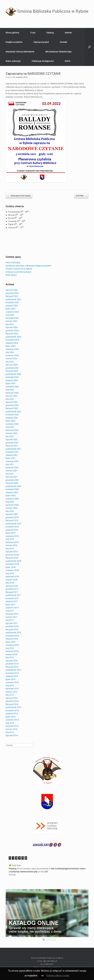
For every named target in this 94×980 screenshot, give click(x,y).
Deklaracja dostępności (43, 61)
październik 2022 (13, 411)
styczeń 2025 (12, 327)
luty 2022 (10, 436)
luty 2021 (10, 474)
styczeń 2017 (12, 623)
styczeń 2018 (12, 586)
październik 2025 (13, 299)
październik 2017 (13, 595)
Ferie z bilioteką (13, 262)
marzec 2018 (11, 579)
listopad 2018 (12, 558)
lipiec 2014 (10, 717)
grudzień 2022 (12, 405)
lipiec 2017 (10, 604)
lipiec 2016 (10, 642)
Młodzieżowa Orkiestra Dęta (58, 51)
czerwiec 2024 (12, 349)
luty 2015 (10, 695)
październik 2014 (13, 707)
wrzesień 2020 (12, 489)
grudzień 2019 (12, 517)
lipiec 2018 (10, 567)
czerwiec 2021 (12, 461)
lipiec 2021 (10, 458)
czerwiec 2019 (12, 536)
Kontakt (63, 42)
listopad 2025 (12, 296)
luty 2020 (10, 511)
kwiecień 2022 (12, 430)
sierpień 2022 (12, 418)
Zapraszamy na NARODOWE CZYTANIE (33, 74)
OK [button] (42, 975)
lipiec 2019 (10, 533)
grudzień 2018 (12, 555)
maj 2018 (10, 573)
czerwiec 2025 (12, 312)
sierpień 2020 (12, 492)
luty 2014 (10, 732)
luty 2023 (10, 399)
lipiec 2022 (10, 421)
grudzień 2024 (12, 330)
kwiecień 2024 (12, 355)
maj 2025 (10, 315)
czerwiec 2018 (12, 570)
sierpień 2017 (12, 601)
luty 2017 (10, 620)
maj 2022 (10, 427)
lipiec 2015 (10, 679)
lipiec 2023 (10, 383)
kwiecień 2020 (12, 505)
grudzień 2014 (12, 701)
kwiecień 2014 (12, 726)
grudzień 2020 (12, 480)
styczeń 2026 (12, 290)
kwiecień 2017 (12, 614)
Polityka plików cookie (57, 975)
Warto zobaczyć (13, 61)
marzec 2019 (11, 545)
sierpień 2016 (12, 639)
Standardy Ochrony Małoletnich (20, 51)
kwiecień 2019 (12, 542)
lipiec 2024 (10, 346)
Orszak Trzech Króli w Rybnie (19, 269)
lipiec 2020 (10, 495)
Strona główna (12, 32)
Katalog (50, 32)
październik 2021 (13, 449)
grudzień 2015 (12, 663)
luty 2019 (10, 548)
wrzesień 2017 (12, 598)
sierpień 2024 (12, 343)
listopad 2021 (12, 445)
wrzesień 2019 (12, 526)
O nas (32, 32)
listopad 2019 (12, 520)
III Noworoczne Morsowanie (18, 272)
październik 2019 (13, 523)
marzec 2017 (11, 617)
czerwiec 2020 (12, 499)
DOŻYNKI (81, 195)
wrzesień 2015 (12, 673)
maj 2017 (10, 611)
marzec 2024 (11, 358)
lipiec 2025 (10, 308)
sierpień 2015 (12, 676)
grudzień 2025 (12, 293)
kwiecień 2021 (12, 467)
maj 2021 (10, 464)
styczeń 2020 (12, 514)
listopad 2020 (12, 483)
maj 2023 (10, 389)
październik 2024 (13, 337)
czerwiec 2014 (12, 720)
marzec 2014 (11, 729)
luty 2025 (10, 324)
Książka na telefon (14, 42)
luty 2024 (10, 361)
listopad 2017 (12, 592)
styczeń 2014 (12, 735)
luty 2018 (10, 583)
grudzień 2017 (12, 589)
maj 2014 (10, 723)
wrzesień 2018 (12, 564)
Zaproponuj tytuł (41, 42)
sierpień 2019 (12, 530)
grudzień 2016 (12, 626)
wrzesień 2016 (12, 636)
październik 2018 (13, 561)
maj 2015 (10, 685)
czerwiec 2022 (12, 424)
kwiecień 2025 (12, 318)
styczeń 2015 (12, 698)
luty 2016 (10, 657)
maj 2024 (10, 352)
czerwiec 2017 (12, 607)
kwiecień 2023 (12, 393)
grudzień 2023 (12, 368)
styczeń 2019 (12, 551)
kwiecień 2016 (12, 651)
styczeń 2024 (12, 365)
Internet (68, 32)
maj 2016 (10, 648)
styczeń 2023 (12, 402)
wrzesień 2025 (12, 302)
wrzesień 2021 (12, 452)
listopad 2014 (12, 704)
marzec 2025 (11, 321)
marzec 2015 (11, 692)
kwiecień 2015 (12, 688)
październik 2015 (13, 670)
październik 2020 (13, 486)
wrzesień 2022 (12, 414)
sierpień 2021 (12, 455)
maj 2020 (10, 502)
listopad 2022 (12, 408)
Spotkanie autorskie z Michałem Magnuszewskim (28, 265)
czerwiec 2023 (12, 386)
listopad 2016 (12, 629)
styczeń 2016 (12, 660)
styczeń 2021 (12, 477)
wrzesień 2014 (12, 710)
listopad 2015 (12, 667)
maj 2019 (10, 539)
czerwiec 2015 (12, 682)
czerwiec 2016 (12, 645)
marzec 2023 (11, 396)
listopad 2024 (12, 333)
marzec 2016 (11, 654)
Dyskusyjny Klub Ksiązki (18, 195)
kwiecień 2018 (12, 576)
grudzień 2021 (12, 442)
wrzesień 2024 (12, 340)
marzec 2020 (11, 508)
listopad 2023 (12, 371)
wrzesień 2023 (12, 377)
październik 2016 (13, 632)
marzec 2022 (11, 433)
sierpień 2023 (12, 380)
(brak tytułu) (11, 275)
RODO (67, 61)
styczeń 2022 (12, 439)
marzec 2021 (11, 470)
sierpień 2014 (12, 713)
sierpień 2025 (12, 305)
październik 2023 (13, 374)
